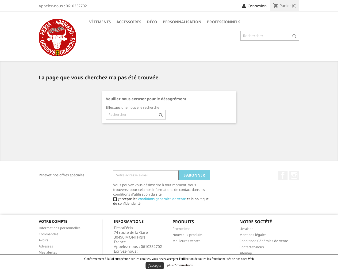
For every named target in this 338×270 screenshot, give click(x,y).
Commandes (48, 234)
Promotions (181, 228)
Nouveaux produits (188, 234)
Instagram (294, 175)
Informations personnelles (60, 228)
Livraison (246, 228)
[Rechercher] (269, 36)
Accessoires (128, 21)
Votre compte (53, 221)
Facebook (283, 175)
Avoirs (43, 240)
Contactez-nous (251, 247)
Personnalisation (182, 21)
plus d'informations (179, 265)
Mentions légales (252, 234)
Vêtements (100, 21)
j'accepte (154, 265)
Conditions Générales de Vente (263, 241)
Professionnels (223, 21)
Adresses (46, 246)
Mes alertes (48, 252)
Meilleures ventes (186, 241)
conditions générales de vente (162, 199)
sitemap (245, 253)
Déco (152, 21)
